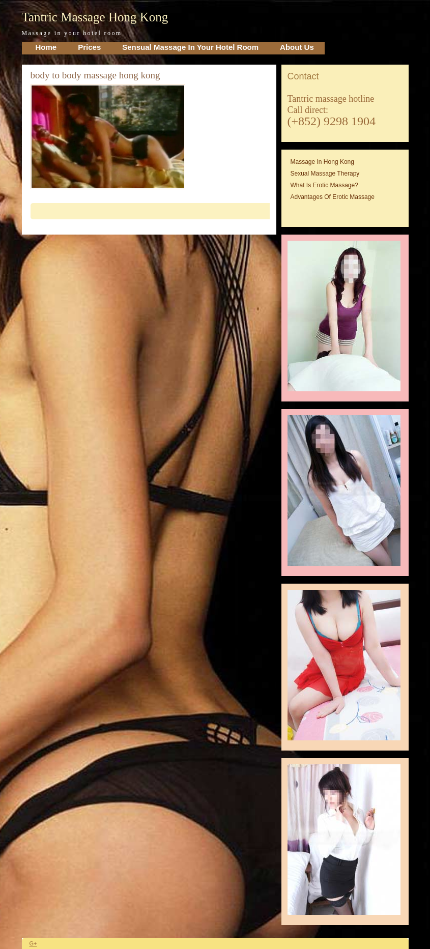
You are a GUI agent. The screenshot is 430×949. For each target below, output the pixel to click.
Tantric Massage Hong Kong (95, 17)
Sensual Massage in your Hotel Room (190, 47)
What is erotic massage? (324, 185)
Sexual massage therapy (325, 173)
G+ (33, 943)
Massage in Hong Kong (322, 161)
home (46, 47)
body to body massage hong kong (95, 75)
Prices (89, 47)
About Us (297, 47)
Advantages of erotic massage (333, 196)
